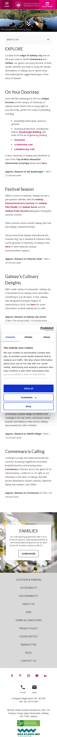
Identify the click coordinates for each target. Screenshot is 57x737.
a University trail (23, 144)
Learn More (28, 553)
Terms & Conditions (28, 620)
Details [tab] (28, 337)
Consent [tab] (10, 337)
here (44, 163)
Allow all (28, 388)
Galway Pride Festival (16, 210)
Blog (28, 652)
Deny (28, 406)
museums (19, 139)
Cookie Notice (28, 636)
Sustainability (28, 596)
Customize (28, 397)
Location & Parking (28, 579)
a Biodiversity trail (24, 149)
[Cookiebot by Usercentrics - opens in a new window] (41, 329)
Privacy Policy (28, 628)
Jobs (28, 612)
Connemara (11, 469)
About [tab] (46, 337)
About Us (28, 604)
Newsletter (28, 644)
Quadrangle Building (30, 132)
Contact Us (28, 660)
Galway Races (29, 207)
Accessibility (28, 587)
